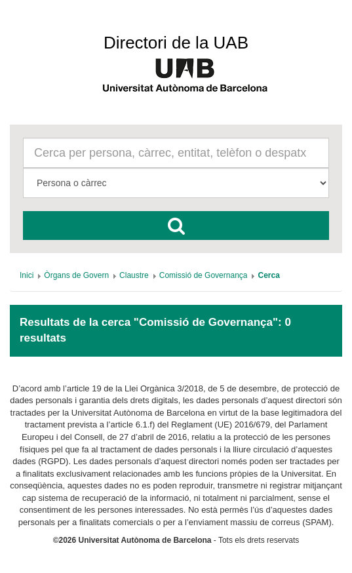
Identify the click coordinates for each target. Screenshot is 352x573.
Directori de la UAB (176, 42)
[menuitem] (26, 275)
